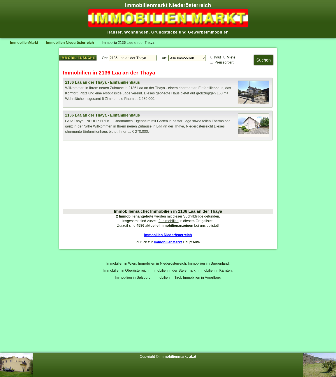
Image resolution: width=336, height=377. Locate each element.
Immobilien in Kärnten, (215, 270)
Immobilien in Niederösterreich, (162, 263)
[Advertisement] (168, 174)
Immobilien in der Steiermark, (174, 270)
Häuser (114, 32)
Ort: (105, 58)
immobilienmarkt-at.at (178, 356)
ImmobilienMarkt (24, 42)
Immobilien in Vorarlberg (202, 277)
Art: (164, 58)
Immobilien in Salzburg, (133, 277)
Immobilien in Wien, (121, 263)
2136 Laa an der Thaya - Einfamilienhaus (102, 82)
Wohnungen (136, 32)
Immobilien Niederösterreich (70, 42)
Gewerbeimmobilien (208, 32)
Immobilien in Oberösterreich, (126, 270)
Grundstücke (164, 32)
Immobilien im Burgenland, (209, 263)
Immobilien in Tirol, (167, 277)
